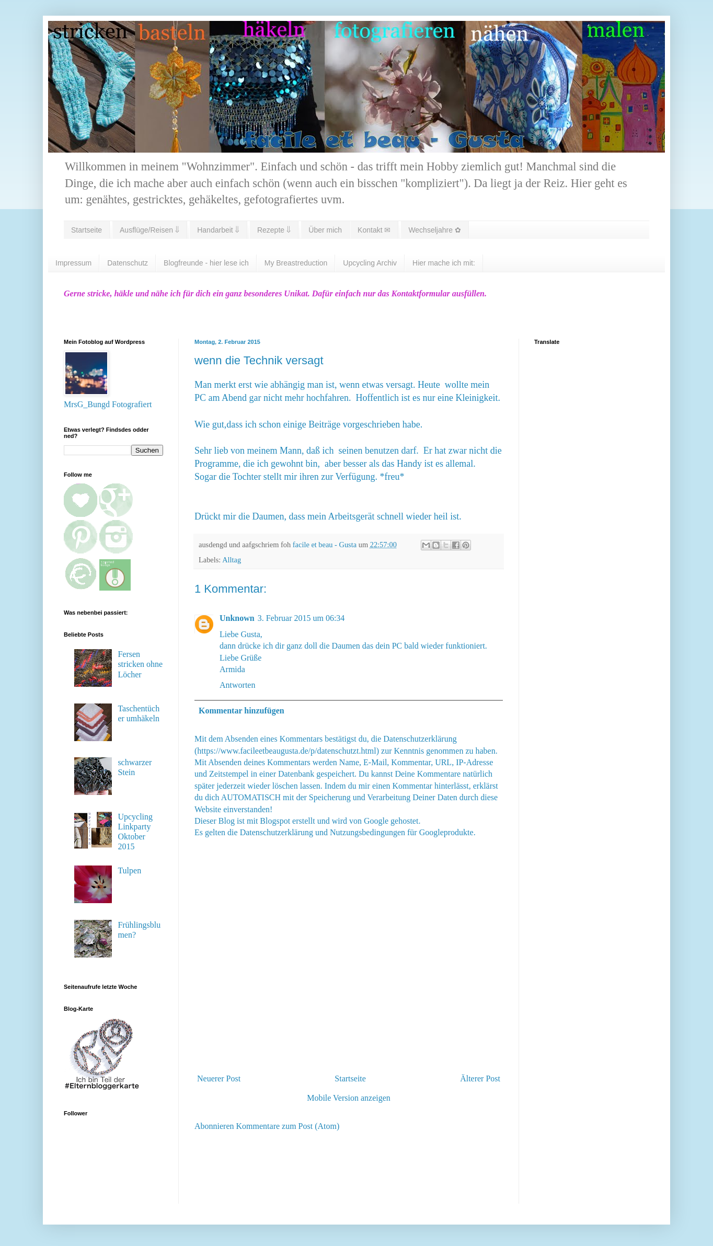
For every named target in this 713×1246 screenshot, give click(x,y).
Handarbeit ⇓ (218, 230)
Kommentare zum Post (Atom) (288, 1126)
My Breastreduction (296, 263)
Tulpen (129, 870)
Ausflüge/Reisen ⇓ (149, 230)
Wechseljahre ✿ (434, 230)
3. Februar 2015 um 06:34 (301, 618)
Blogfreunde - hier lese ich (206, 263)
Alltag (231, 560)
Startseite (86, 230)
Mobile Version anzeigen (348, 1097)
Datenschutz (127, 263)
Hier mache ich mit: (443, 263)
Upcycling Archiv (370, 263)
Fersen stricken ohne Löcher (140, 664)
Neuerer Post (218, 1078)
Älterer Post (480, 1078)
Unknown (237, 618)
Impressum (73, 263)
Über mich (325, 230)
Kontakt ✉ (374, 230)
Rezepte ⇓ (274, 230)
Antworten (237, 684)
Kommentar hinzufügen (241, 710)
